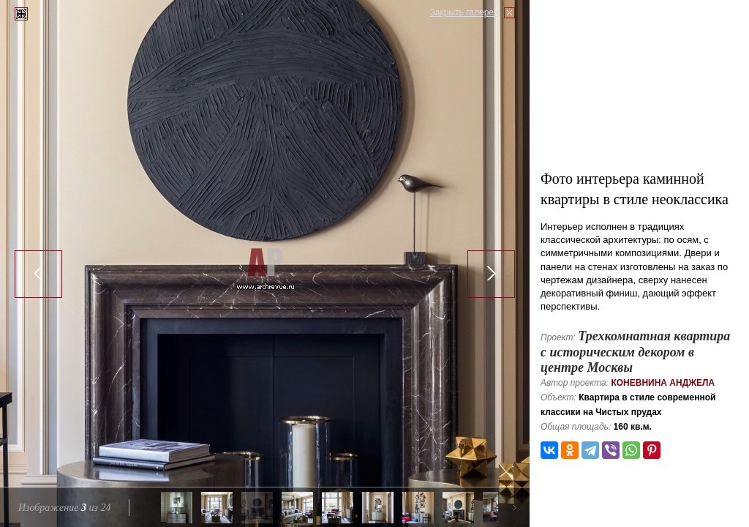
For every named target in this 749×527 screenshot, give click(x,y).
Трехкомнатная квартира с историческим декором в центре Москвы (635, 352)
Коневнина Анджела (663, 383)
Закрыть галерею (465, 12)
